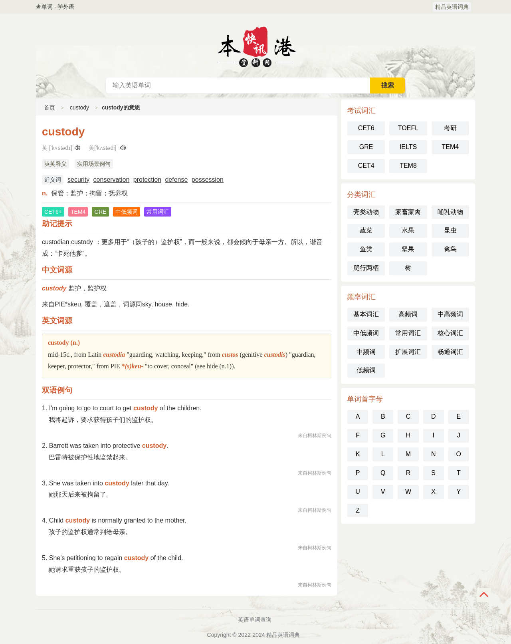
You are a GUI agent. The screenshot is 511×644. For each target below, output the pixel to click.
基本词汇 (366, 314)
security (78, 179)
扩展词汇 (408, 351)
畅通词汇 (450, 351)
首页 (49, 107)
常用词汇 (408, 333)
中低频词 (366, 333)
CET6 (366, 128)
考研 (450, 128)
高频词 (408, 314)
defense (176, 179)
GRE (366, 146)
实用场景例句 (94, 164)
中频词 (366, 351)
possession (208, 179)
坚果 (408, 249)
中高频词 (450, 314)
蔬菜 (366, 230)
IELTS (408, 146)
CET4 (366, 165)
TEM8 (408, 165)
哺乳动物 (450, 212)
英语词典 (255, 46)
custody (79, 107)
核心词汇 (450, 333)
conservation (111, 179)
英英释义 (55, 164)
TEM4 (450, 146)
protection (147, 179)
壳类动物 (366, 212)
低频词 (366, 370)
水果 (408, 230)
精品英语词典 (452, 7)
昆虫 (450, 230)
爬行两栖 (366, 267)
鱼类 (366, 249)
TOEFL (408, 128)
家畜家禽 (408, 212)
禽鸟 (450, 249)
